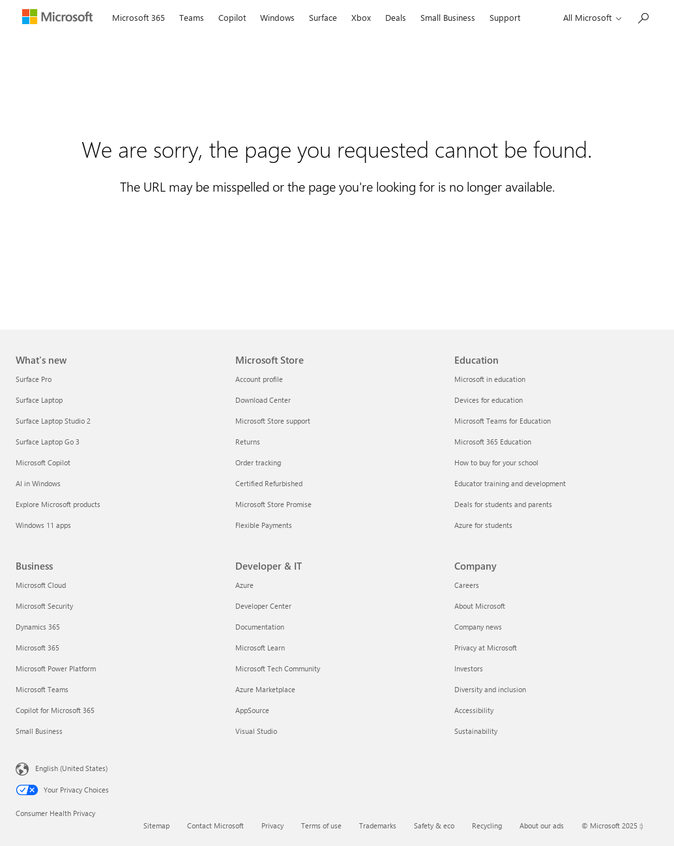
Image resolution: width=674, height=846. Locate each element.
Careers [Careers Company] (466, 585)
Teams (191, 17)
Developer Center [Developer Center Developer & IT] (263, 606)
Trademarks (377, 825)
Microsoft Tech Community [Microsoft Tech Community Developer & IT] (277, 668)
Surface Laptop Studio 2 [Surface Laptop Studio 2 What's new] (53, 421)
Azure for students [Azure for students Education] (483, 525)
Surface (323, 17)
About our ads (542, 825)
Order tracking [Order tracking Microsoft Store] (258, 462)
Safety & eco (434, 825)
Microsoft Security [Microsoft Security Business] (44, 606)
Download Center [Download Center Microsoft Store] (263, 400)
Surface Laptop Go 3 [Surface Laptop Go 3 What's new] (48, 441)
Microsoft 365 (138, 17)
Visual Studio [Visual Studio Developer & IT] (256, 731)
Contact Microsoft (215, 825)
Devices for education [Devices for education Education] (488, 400)
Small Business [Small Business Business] (39, 731)
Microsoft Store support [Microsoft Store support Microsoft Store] (272, 421)
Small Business (447, 17)
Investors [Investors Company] (468, 668)
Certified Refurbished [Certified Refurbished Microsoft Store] (268, 483)
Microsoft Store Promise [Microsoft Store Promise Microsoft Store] (273, 504)
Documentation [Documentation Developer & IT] (259, 627)
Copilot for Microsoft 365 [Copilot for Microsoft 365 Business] (55, 710)
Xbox (361, 17)
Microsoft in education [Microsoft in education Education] (489, 379)
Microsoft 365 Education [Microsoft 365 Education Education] (492, 441)
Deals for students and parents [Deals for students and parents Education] (503, 504)
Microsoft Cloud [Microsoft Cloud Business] (41, 585)
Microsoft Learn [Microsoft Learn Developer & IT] (260, 647)
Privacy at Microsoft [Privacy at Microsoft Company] (485, 647)
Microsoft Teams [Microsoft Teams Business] (42, 689)
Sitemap (156, 825)
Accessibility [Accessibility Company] (473, 710)
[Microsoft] (60, 18)
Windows (277, 17)
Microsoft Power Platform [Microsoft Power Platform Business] (56, 668)
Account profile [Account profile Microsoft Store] (259, 379)
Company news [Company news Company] (478, 627)
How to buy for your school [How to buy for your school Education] (496, 462)
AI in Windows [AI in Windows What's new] (38, 483)
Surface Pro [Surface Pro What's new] (33, 379)
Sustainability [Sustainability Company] (475, 731)
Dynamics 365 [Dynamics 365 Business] (38, 627)
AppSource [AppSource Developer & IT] (252, 710)
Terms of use (321, 825)
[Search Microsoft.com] (642, 16)
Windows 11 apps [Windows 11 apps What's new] (43, 525)
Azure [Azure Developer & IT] (244, 585)
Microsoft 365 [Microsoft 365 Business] (37, 647)
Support (505, 17)
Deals (395, 17)
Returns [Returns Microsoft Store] (247, 441)
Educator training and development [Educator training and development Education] (510, 483)
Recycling (487, 825)
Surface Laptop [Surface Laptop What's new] (39, 400)
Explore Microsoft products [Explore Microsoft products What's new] (58, 504)
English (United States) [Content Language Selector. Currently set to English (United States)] (71, 768)
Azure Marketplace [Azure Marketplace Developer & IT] (265, 689)
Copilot (232, 17)
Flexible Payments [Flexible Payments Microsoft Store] (263, 525)
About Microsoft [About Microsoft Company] (479, 606)
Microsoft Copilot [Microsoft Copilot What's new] (43, 462)
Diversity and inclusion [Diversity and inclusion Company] (490, 689)
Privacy (272, 825)
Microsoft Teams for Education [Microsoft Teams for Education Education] (502, 421)
